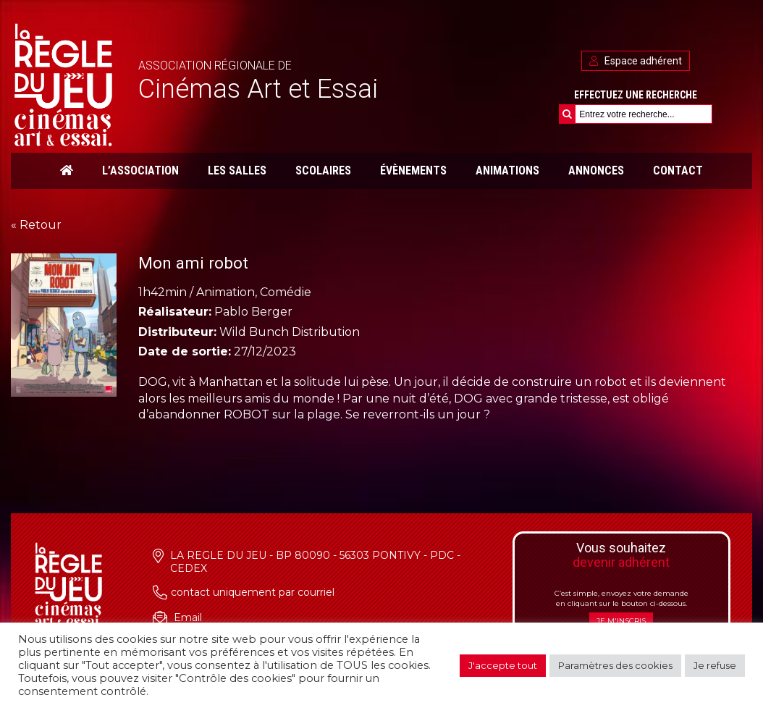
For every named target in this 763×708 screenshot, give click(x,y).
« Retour (36, 225)
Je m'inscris (621, 620)
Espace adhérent (635, 61)
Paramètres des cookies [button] (615, 665)
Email (188, 617)
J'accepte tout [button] (502, 665)
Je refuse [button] (715, 665)
